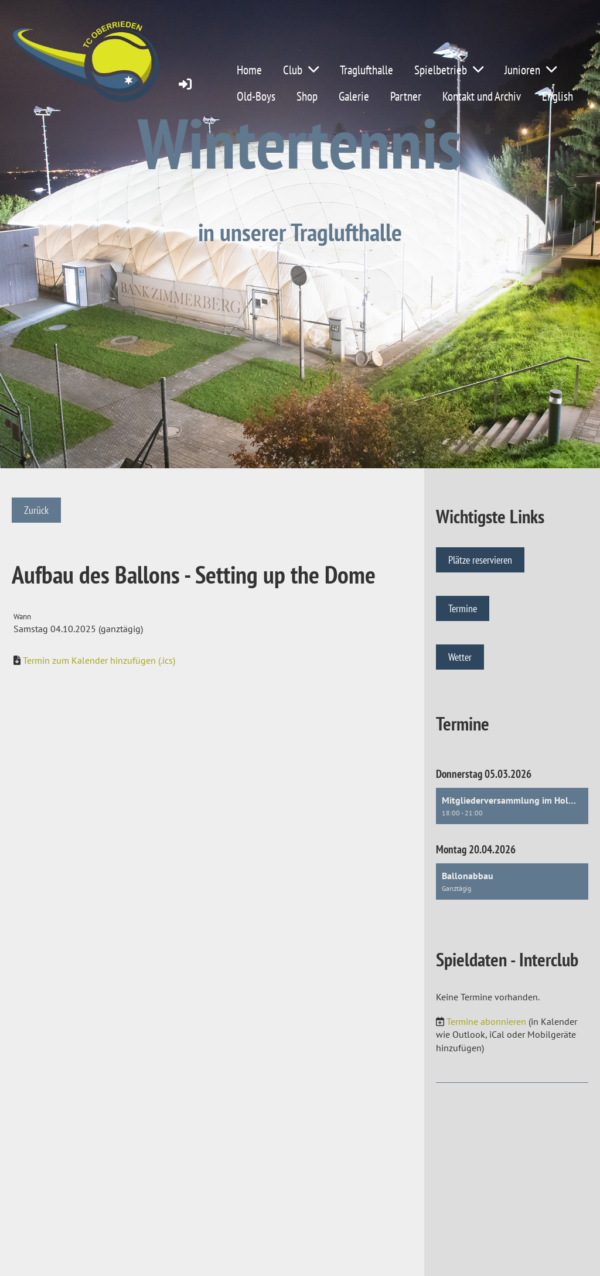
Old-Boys (256, 96)
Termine (462, 608)
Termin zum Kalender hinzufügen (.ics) (99, 660)
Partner (405, 96)
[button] (512, 806)
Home (249, 70)
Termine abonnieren (486, 1021)
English (557, 96)
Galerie (354, 96)
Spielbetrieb (448, 70)
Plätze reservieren (480, 560)
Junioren (530, 70)
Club (301, 70)
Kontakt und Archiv (481, 96)
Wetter (460, 657)
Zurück (36, 510)
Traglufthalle (366, 70)
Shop (307, 96)
